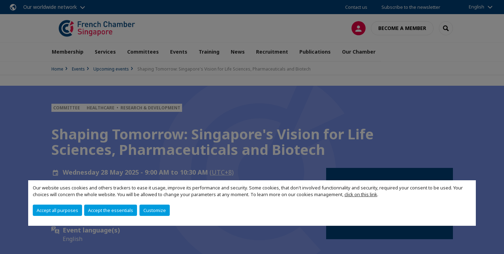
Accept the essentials (110, 210)
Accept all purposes (57, 210)
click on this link (360, 194)
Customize (154, 210)
